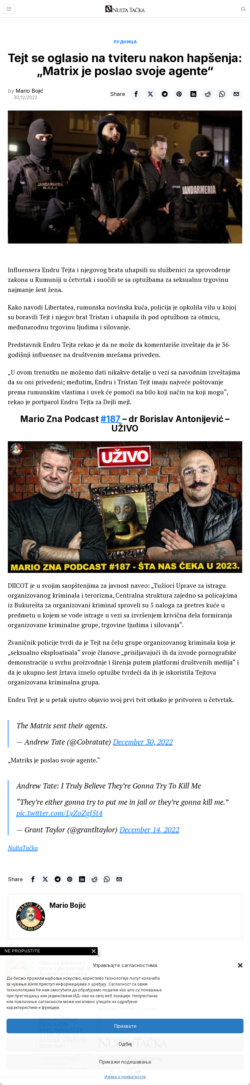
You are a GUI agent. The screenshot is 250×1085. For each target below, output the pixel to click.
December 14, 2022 (149, 830)
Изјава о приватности (125, 1076)
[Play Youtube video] (125, 507)
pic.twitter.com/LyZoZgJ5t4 (59, 813)
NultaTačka (23, 848)
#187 (110, 419)
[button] (240, 965)
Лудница (125, 41)
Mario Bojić (29, 90)
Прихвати (125, 1026)
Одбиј (125, 1044)
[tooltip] (136, 94)
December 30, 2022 (143, 742)
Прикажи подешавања (125, 1062)
